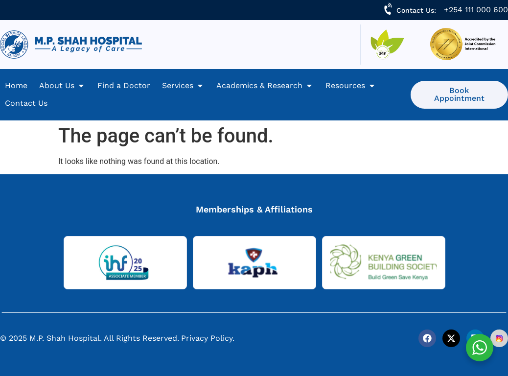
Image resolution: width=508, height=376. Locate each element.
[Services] (183, 86)
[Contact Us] (26, 103)
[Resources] (351, 86)
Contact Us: (416, 10)
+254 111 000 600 (476, 9)
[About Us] (62, 86)
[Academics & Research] (265, 86)
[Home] (16, 86)
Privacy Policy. (207, 338)
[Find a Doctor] (123, 86)
